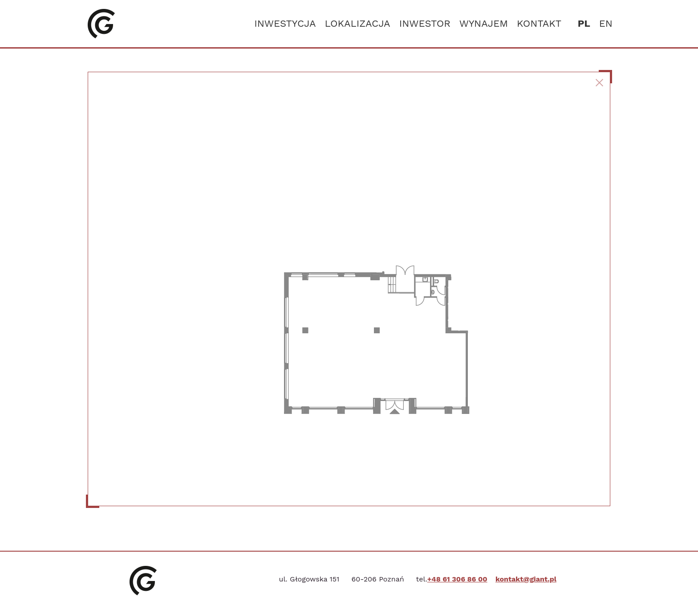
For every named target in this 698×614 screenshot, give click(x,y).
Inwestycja (285, 23)
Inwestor (424, 23)
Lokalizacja (357, 23)
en (606, 23)
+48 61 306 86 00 (457, 579)
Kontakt (539, 23)
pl (584, 23)
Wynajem (483, 23)
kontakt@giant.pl (525, 579)
